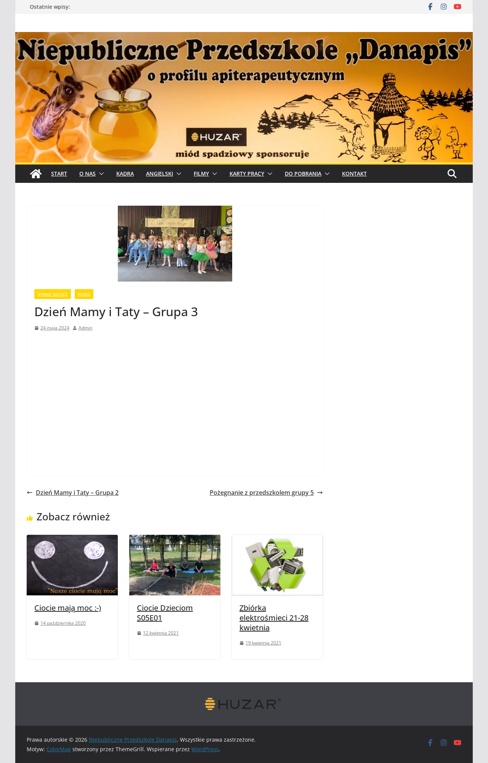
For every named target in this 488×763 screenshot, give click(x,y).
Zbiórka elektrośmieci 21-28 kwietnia (273, 618)
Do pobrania (303, 173)
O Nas (87, 173)
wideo (84, 294)
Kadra (125, 173)
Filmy (201, 173)
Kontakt (354, 173)
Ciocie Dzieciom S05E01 (165, 613)
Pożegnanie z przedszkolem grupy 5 (266, 492)
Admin (85, 328)
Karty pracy (247, 173)
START (59, 173)
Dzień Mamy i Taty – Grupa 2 (73, 492)
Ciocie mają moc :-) (67, 608)
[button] (100, 173)
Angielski (159, 173)
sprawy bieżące (52, 294)
